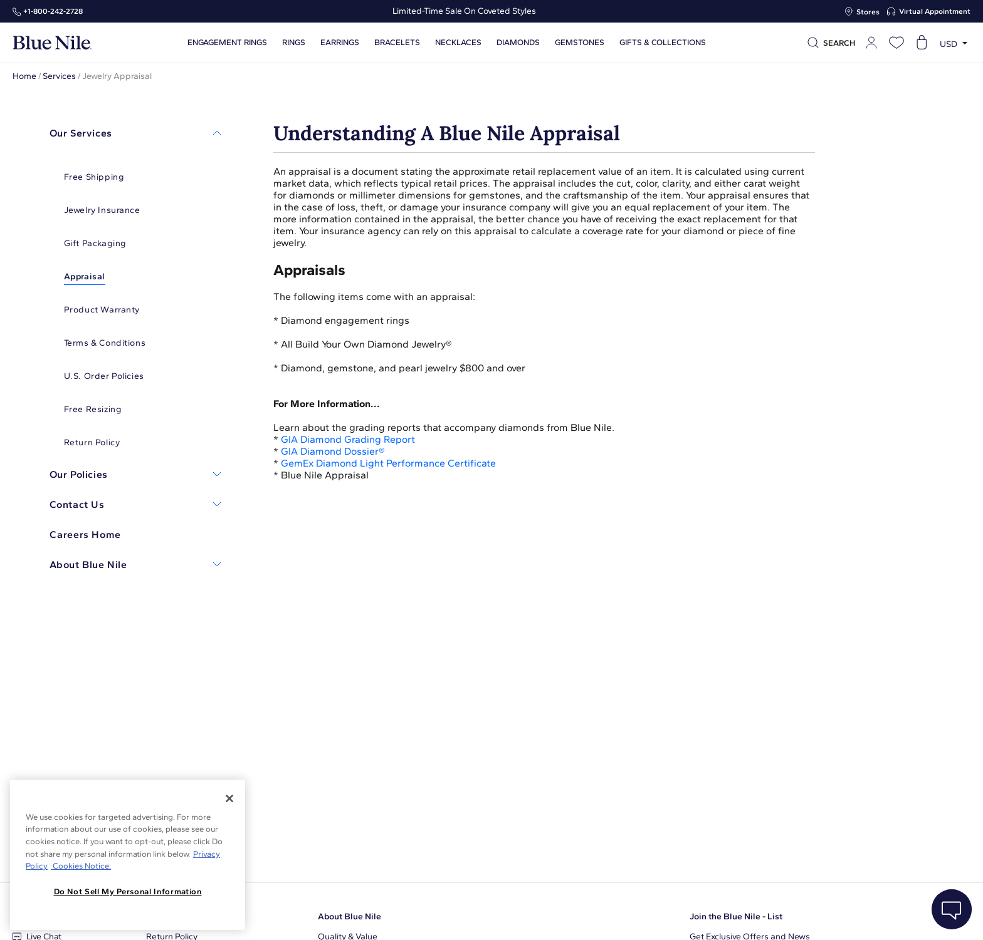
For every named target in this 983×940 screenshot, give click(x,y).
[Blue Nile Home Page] (52, 43)
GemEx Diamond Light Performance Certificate (388, 463)
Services (59, 76)
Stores (868, 12)
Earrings (339, 42)
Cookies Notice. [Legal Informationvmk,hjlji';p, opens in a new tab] (81, 865)
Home (24, 76)
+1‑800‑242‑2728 (53, 11)
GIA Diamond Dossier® (333, 451)
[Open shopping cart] (921, 42)
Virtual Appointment (934, 11)
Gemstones (579, 42)
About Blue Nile (349, 916)
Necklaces (457, 42)
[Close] (229, 798)
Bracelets (396, 42)
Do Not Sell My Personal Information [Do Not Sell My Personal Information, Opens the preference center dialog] (128, 891)
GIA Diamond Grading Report (348, 439)
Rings (293, 42)
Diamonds (517, 42)
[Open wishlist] (896, 42)
